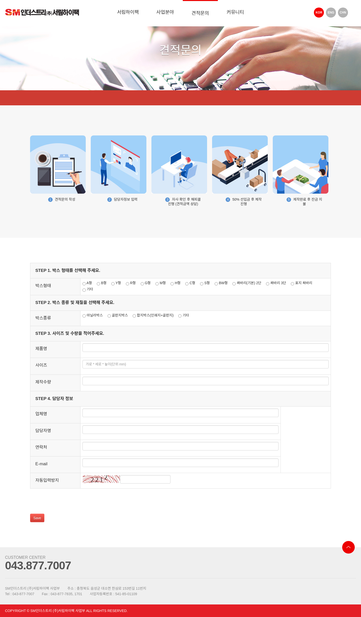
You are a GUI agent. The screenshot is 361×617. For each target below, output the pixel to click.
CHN (343, 12)
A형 (87, 283)
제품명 (41, 348)
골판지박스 (118, 315)
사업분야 (165, 12)
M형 (160, 283)
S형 (205, 283)
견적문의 (200, 13)
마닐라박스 (92, 315)
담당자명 (43, 430)
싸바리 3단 (276, 283)
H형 (175, 283)
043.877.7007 (38, 565)
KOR (319, 12)
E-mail (41, 463)
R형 (131, 283)
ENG (331, 12)
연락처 (41, 447)
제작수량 (43, 382)
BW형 (221, 283)
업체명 (41, 414)
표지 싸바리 (301, 283)
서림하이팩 (128, 12)
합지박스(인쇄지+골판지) (153, 315)
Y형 (116, 283)
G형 (146, 283)
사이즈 (41, 365)
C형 (190, 283)
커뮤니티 (235, 12)
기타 (87, 289)
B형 (102, 283)
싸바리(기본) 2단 (246, 283)
